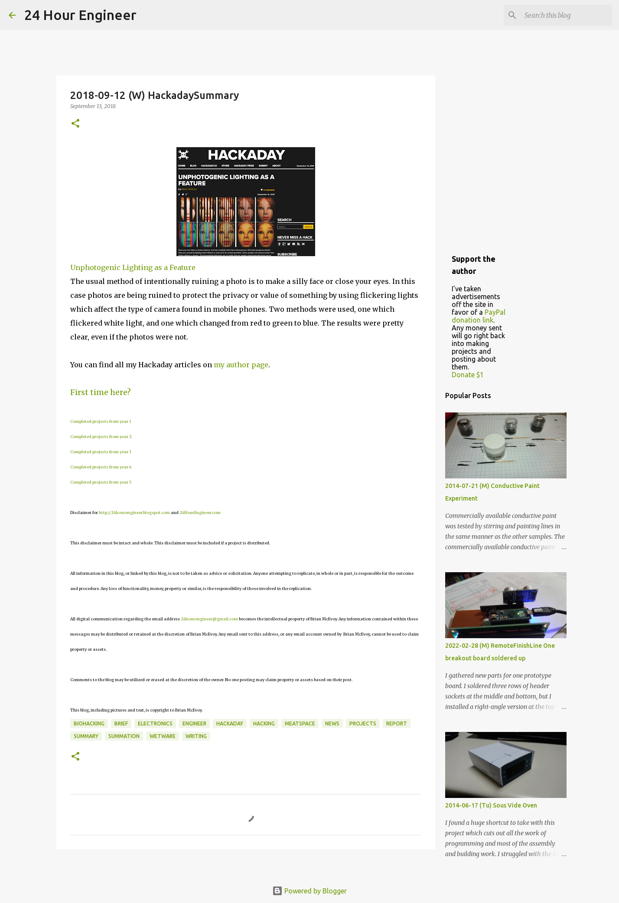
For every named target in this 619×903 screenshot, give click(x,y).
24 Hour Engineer (80, 15)
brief (121, 723)
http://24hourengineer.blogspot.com (134, 512)
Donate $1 (468, 375)
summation (124, 736)
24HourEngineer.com (200, 512)
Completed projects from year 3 (100, 451)
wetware (163, 736)
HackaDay (229, 723)
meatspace (300, 723)
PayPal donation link (478, 316)
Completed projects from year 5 (101, 482)
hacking (264, 723)
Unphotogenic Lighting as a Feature (132, 267)
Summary (86, 736)
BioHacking (89, 723)
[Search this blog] (566, 15)
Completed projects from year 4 (100, 467)
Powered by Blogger (309, 891)
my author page (241, 364)
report (396, 723)
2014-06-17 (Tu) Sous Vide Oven (491, 805)
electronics (155, 723)
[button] (75, 124)
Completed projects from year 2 (101, 436)
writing (196, 736)
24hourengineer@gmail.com (209, 618)
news (332, 723)
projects (362, 723)
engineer (194, 723)
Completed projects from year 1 (100, 421)
